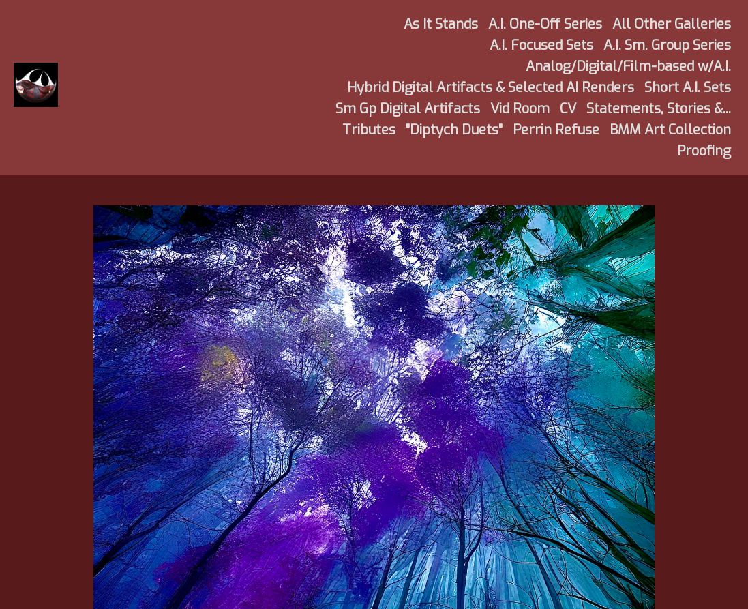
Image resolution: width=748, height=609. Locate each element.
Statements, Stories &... (658, 109)
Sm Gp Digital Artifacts (407, 109)
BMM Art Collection (670, 130)
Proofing (704, 151)
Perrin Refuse (556, 130)
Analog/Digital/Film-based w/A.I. (628, 66)
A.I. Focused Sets (541, 45)
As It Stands (441, 24)
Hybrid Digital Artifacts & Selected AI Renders (490, 87)
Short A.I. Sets (687, 87)
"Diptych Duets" (454, 130)
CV (568, 109)
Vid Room (520, 109)
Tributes (368, 130)
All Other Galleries (671, 24)
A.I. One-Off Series (545, 24)
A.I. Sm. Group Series (667, 45)
